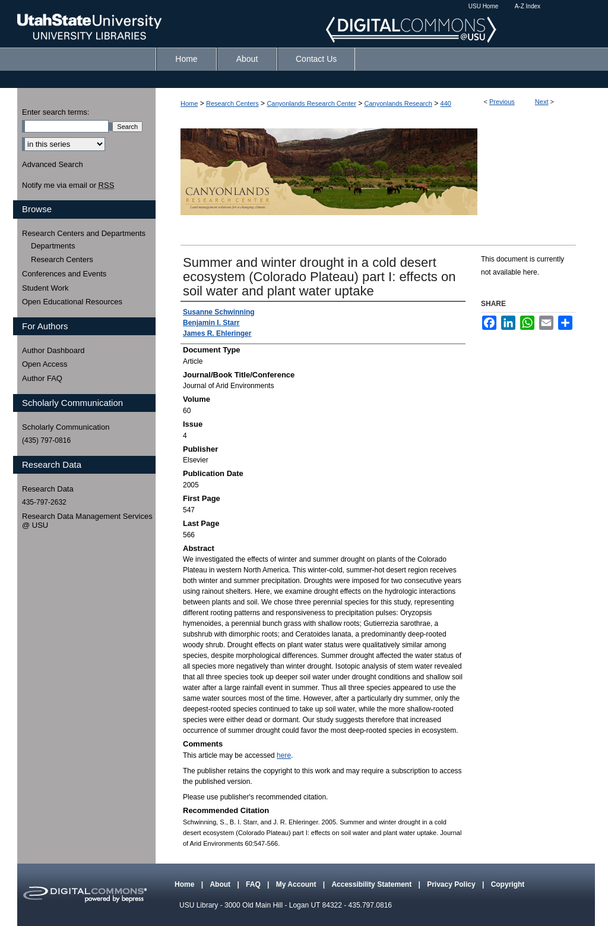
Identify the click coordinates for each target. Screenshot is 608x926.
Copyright (508, 884)
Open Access (45, 364)
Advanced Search (52, 164)
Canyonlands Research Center (311, 103)
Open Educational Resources (72, 301)
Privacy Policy (452, 884)
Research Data (48, 488)
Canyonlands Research (398, 103)
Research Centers (232, 103)
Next (542, 101)
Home (189, 103)
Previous (502, 101)
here (284, 755)
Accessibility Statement (372, 884)
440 (446, 103)
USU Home (483, 6)
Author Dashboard (53, 350)
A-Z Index (527, 6)
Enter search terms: (55, 112)
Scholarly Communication (65, 427)
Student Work (45, 288)
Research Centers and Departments (83, 233)
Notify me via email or (68, 185)
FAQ (254, 884)
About (221, 884)
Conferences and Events (64, 273)
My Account (297, 884)
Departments (53, 245)
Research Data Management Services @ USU (87, 521)
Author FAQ (42, 378)
